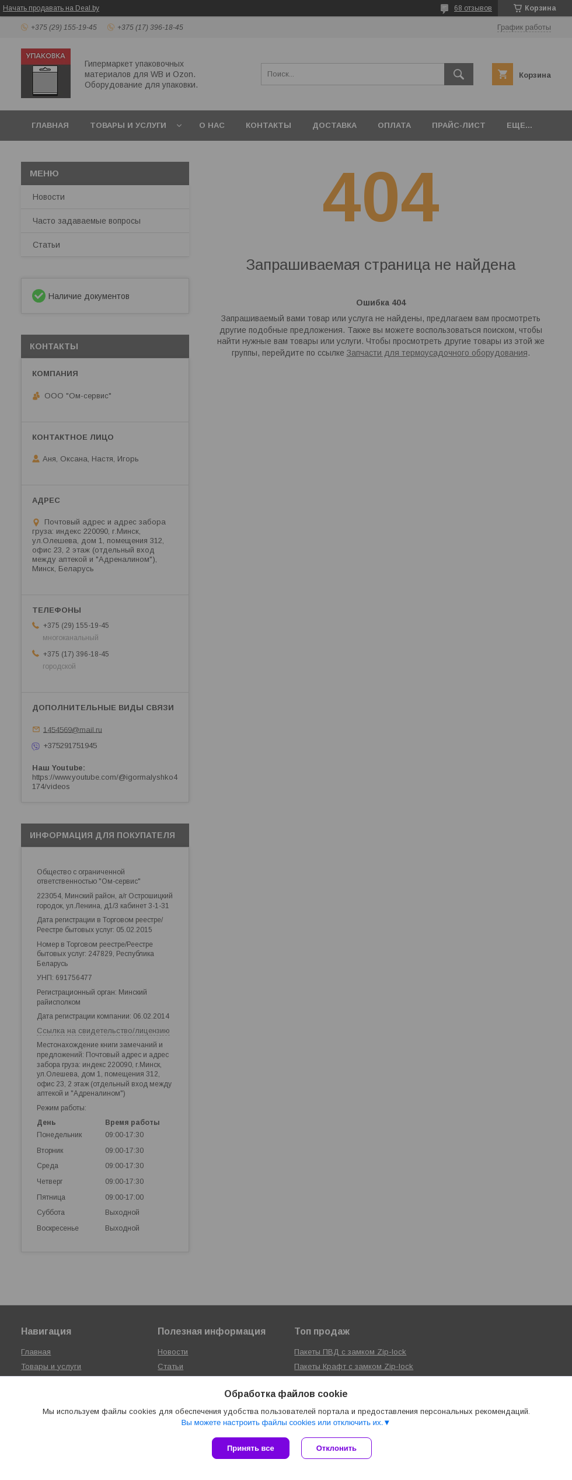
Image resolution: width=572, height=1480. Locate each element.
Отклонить (336, 1448)
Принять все (250, 1448)
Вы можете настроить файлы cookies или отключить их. (282, 1422)
